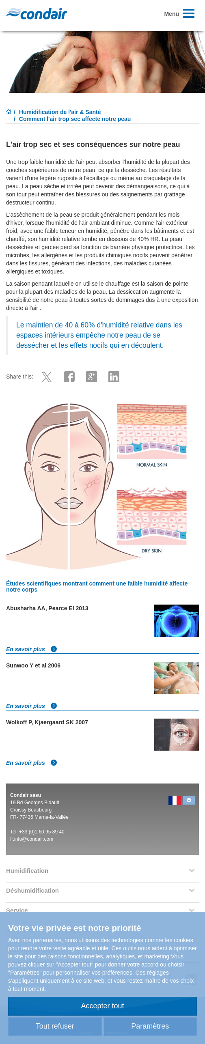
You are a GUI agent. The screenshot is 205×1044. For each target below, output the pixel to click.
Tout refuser (55, 1026)
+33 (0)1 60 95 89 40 (42, 832)
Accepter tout (102, 1006)
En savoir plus (31, 649)
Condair (36, 13)
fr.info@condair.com (31, 839)
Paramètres (150, 1026)
